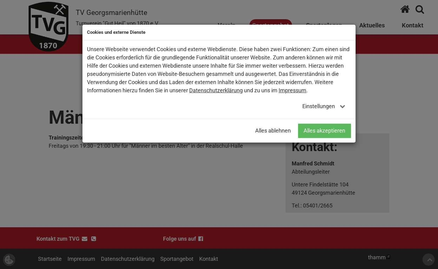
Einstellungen (319, 106)
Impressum (292, 90)
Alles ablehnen (273, 130)
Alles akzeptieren (324, 130)
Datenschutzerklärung (216, 90)
